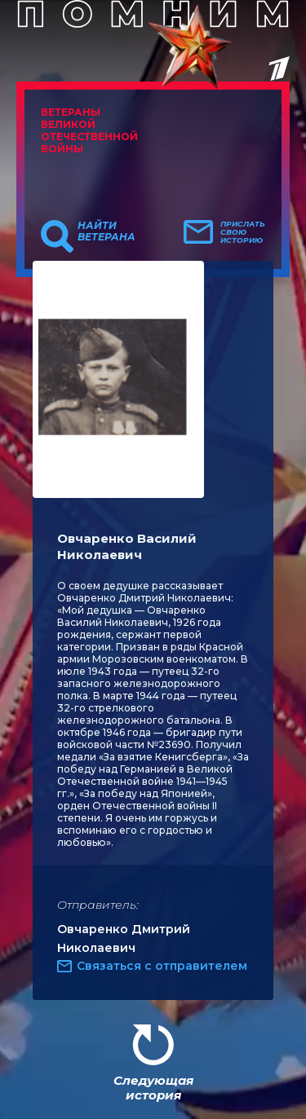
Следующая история (153, 1088)
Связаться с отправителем (162, 965)
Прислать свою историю (242, 232)
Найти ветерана (106, 231)
